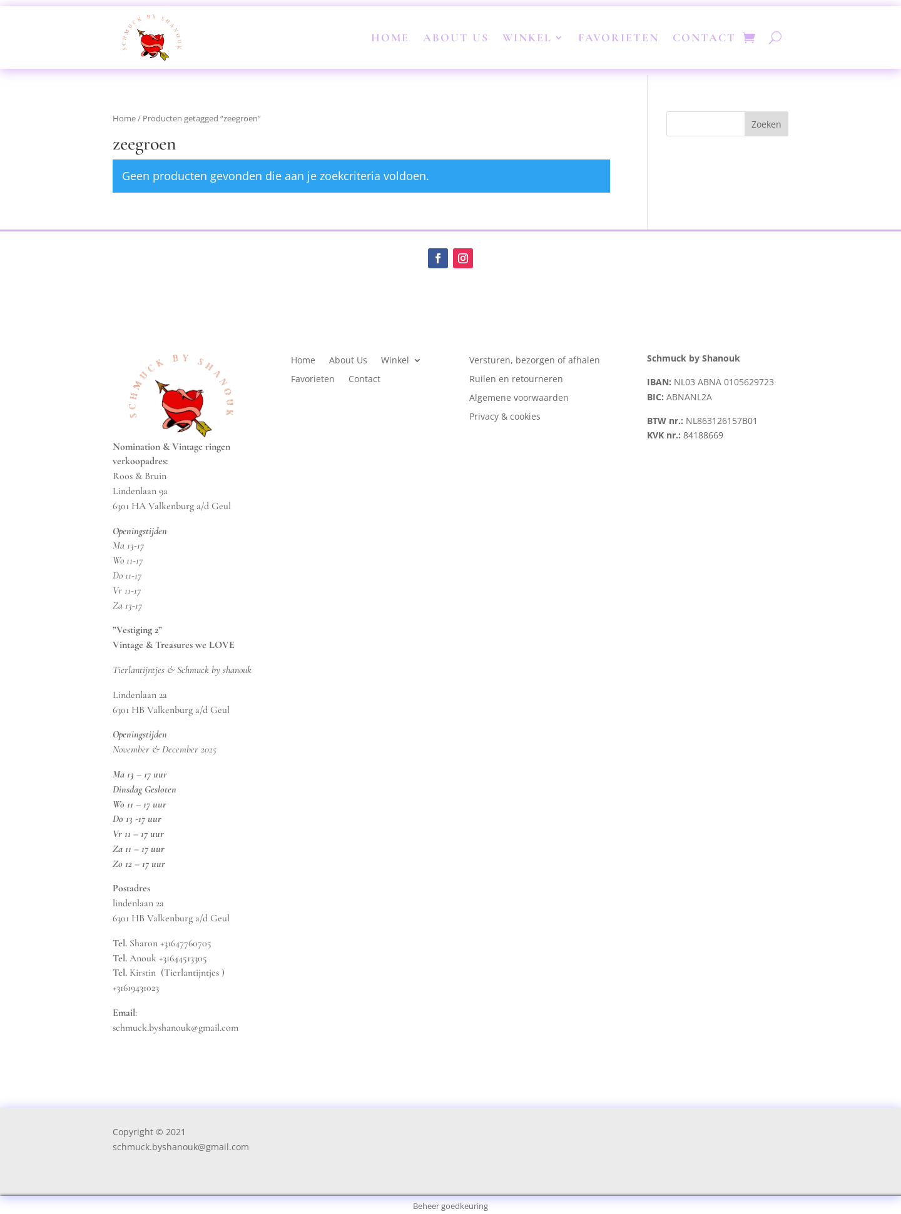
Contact (704, 37)
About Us (456, 37)
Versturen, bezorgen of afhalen (534, 361)
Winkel (527, 37)
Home (390, 37)
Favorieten (618, 37)
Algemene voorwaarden (519, 398)
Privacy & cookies (506, 417)
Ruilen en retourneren (516, 380)
